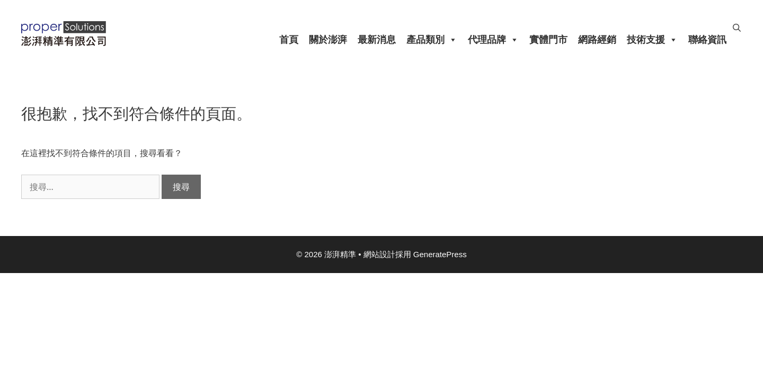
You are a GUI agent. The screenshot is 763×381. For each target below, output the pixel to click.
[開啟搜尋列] (737, 28)
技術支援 (652, 39)
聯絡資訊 (707, 39)
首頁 (288, 39)
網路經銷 (597, 39)
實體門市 (548, 39)
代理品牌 (493, 39)
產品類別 (431, 39)
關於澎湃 (328, 39)
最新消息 (377, 39)
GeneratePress (440, 254)
